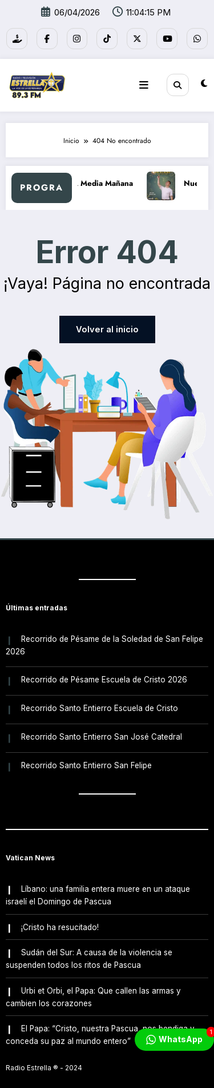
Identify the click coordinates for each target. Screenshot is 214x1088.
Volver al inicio (107, 326)
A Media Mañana (109, 179)
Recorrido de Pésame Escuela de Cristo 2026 (104, 673)
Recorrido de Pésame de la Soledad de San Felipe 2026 (104, 640)
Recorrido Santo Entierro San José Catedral (101, 727)
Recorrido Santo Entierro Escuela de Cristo (99, 700)
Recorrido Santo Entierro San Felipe (86, 755)
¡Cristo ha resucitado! (59, 914)
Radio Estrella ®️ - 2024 (44, 1050)
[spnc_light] (204, 81)
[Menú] (147, 82)
